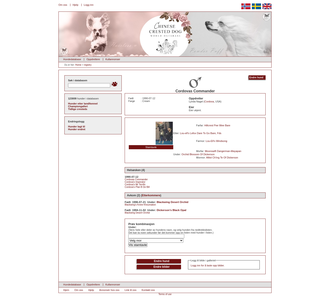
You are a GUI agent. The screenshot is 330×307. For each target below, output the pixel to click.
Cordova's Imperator (135, 182)
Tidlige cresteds (77, 109)
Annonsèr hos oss (109, 290)
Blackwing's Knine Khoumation (140, 204)
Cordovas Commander (136, 179)
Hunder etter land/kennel (83, 103)
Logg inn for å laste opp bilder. (207, 265)
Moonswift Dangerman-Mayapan (223, 151)
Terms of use (164, 294)
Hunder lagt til (76, 126)
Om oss (62, 4)
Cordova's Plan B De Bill (137, 187)
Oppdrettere (93, 59)
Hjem (66, 290)
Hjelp (75, 4)
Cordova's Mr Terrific (135, 184)
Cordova (209, 101)
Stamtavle (151, 147)
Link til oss (130, 290)
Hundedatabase (72, 59)
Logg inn (89, 4)
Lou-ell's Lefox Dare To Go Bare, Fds (200, 133)
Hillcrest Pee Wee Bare (217, 125)
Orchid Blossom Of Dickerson (198, 154)
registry (87, 65)
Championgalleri (78, 106)
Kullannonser (112, 59)
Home (78, 65)
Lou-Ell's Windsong (216, 141)
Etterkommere (151, 195)
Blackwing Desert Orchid (172, 201)
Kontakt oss (148, 290)
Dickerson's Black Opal (171, 209)
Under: (132, 227)
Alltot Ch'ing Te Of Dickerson (222, 157)
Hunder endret (76, 129)
